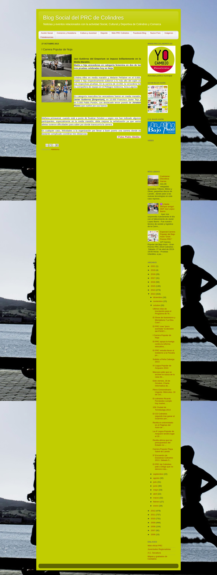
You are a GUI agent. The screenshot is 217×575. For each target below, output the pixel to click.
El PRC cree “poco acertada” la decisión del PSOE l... (163, 328)
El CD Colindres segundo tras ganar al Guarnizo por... (164, 416)
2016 (153, 282)
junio (155, 486)
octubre (157, 305)
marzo (156, 498)
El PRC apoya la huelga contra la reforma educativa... (163, 343)
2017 (153, 278)
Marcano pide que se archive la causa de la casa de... (164, 374)
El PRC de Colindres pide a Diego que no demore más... (163, 466)
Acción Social (47, 33)
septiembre (158, 474)
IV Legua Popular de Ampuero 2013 (162, 366)
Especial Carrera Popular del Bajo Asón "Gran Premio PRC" (167, 235)
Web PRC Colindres (120, 33)
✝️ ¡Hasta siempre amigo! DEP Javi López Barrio (167, 208)
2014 (153, 290)
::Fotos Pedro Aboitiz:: (129, 137)
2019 (153, 270)
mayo (156, 490)
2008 (153, 526)
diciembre (158, 297)
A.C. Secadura (154, 553)
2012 (153, 511)
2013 (153, 294)
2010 (153, 518)
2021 (153, 266)
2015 (153, 286)
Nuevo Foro (155, 33)
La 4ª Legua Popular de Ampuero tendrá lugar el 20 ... (164, 433)
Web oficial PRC (155, 545)
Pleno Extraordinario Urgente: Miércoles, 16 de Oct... (164, 392)
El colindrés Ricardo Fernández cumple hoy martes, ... (162, 400)
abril (155, 494)
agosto (156, 478)
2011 (153, 515)
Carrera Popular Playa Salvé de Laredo (163, 450)
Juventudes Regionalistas (159, 549)
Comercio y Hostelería (66, 33)
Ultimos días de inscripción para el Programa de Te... (162, 311)
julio (155, 482)
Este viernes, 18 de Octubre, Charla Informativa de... (161, 383)
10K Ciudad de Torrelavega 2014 (162, 408)
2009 (153, 522)
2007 (153, 530)
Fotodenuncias (46, 37)
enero (156, 506)
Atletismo (55, 149)
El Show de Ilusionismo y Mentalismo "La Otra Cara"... (164, 319)
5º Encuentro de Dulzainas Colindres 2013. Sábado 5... (163, 457)
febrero (156, 502)
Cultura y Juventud (88, 33)
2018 (153, 274)
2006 (153, 534)
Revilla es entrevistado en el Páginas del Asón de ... (163, 425)
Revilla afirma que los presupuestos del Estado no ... (162, 442)
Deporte (104, 33)
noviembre (158, 301)
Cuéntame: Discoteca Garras (165, 178)
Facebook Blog (139, 33)
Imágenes (168, 33)
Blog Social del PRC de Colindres (83, 18)
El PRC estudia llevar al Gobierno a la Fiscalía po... (164, 352)
